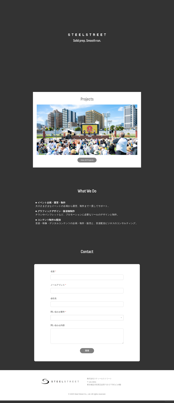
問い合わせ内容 (58, 325)
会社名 (54, 298)
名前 (53, 271)
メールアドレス (58, 285)
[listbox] (87, 317)
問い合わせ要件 (58, 312)
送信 (87, 350)
